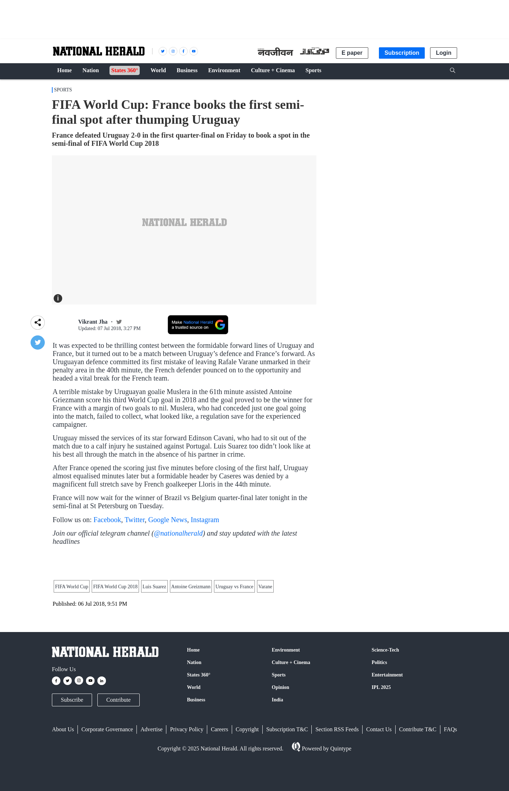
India (277, 786)
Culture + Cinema (291, 749)
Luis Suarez (154, 627)
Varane (265, 627)
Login (443, 53)
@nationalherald (178, 533)
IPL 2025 (381, 774)
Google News (167, 520)
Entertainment (387, 761)
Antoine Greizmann (191, 627)
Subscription (402, 53)
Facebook (107, 520)
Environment (286, 736)
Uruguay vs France (234, 627)
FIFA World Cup (71, 627)
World (193, 774)
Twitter (134, 520)
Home (193, 736)
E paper (352, 53)
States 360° (198, 761)
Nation (194, 749)
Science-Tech (385, 736)
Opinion (280, 774)
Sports (63, 89)
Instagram (205, 520)
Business (196, 786)
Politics (379, 749)
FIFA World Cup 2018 (115, 627)
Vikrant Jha (93, 322)
